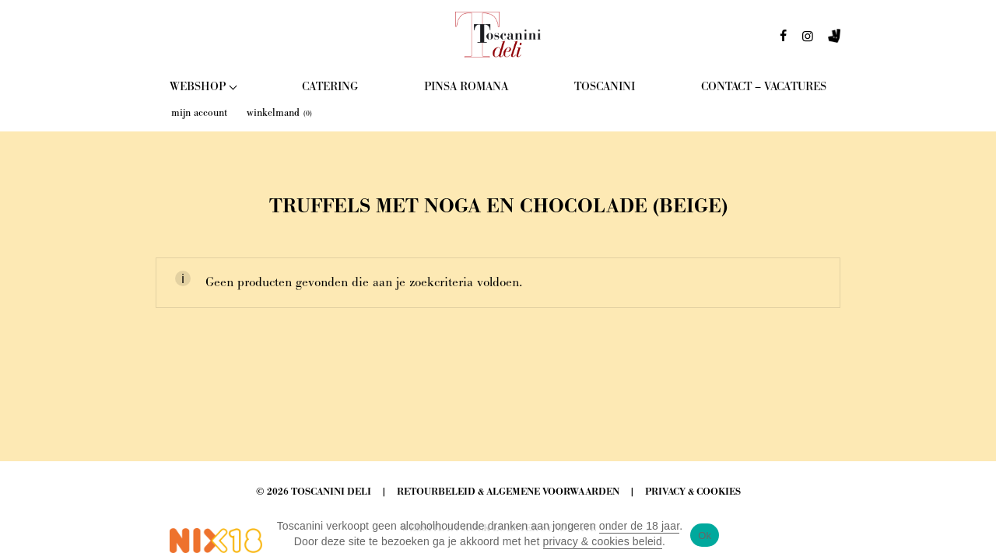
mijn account (199, 113)
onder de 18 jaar (639, 526)
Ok (704, 535)
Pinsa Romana (466, 87)
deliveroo (834, 40)
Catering (330, 87)
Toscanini (604, 87)
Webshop (198, 87)
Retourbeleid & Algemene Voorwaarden (508, 492)
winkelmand (279, 113)
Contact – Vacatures (763, 87)
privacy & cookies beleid (603, 541)
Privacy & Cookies (693, 492)
